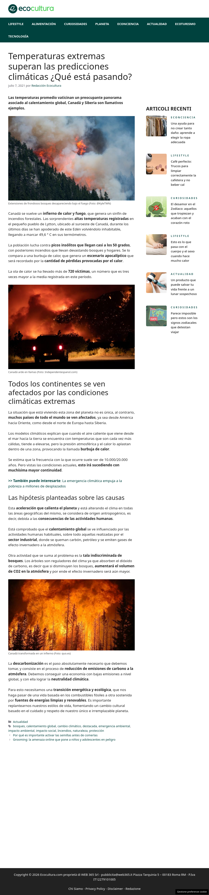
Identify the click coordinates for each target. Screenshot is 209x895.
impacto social (46, 731)
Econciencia (128, 24)
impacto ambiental (21, 731)
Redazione (133, 889)
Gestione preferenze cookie (192, 891)
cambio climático (69, 726)
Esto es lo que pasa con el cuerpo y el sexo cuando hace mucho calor (183, 251)
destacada (90, 726)
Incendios (64, 731)
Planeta (102, 24)
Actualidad (157, 24)
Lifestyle (16, 24)
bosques (19, 726)
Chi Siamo (75, 889)
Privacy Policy (95, 889)
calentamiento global (41, 726)
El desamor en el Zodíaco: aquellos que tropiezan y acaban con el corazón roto (184, 213)
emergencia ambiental (114, 726)
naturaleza (80, 731)
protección (96, 731)
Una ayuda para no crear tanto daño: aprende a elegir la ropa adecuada (183, 132)
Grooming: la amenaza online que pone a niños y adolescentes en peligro (64, 739)
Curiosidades (75, 24)
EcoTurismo (185, 24)
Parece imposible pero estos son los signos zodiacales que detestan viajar (184, 322)
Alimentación (44, 24)
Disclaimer (115, 889)
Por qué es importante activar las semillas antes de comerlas (55, 735)
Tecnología (18, 36)
